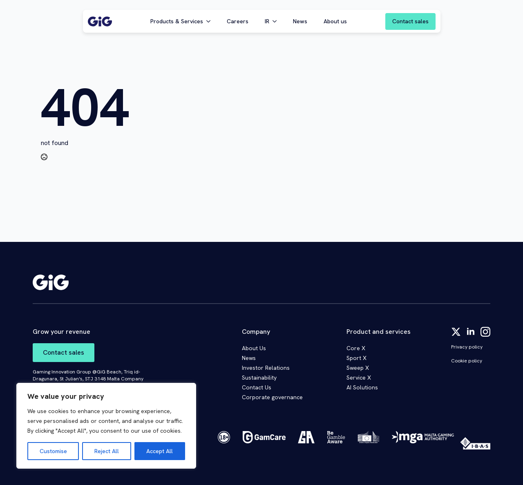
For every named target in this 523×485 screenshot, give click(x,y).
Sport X (356, 358)
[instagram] (485, 332)
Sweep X (357, 367)
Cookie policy (466, 361)
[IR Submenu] (277, 21)
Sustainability (259, 377)
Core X (355, 348)
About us (335, 21)
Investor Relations (266, 367)
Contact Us (256, 387)
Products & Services (176, 21)
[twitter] (456, 332)
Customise (53, 451)
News (300, 21)
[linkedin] (471, 332)
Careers (237, 21)
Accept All (159, 451)
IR (267, 21)
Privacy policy (467, 347)
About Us (254, 348)
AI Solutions (362, 387)
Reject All (106, 451)
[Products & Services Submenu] (211, 21)
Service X (358, 377)
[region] (106, 426)
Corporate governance (272, 397)
